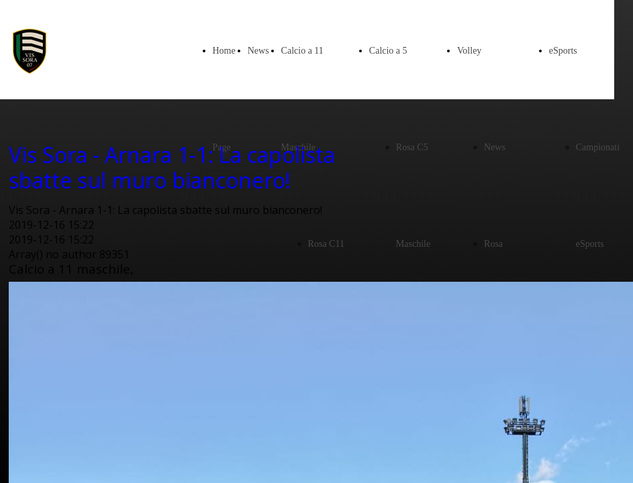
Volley (469, 51)
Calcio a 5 (388, 51)
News (258, 51)
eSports (563, 51)
